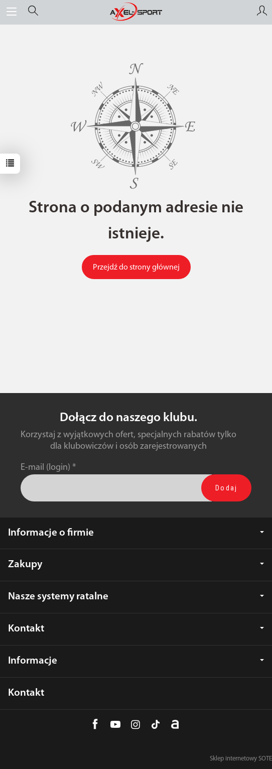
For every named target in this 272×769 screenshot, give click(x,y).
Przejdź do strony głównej (136, 268)
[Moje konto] (262, 12)
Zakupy (136, 564)
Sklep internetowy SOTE (241, 758)
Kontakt (136, 628)
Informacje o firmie (136, 533)
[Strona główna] (136, 12)
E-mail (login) (45, 467)
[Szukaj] (33, 12)
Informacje (136, 661)
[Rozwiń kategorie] (11, 12)
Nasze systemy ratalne (136, 596)
